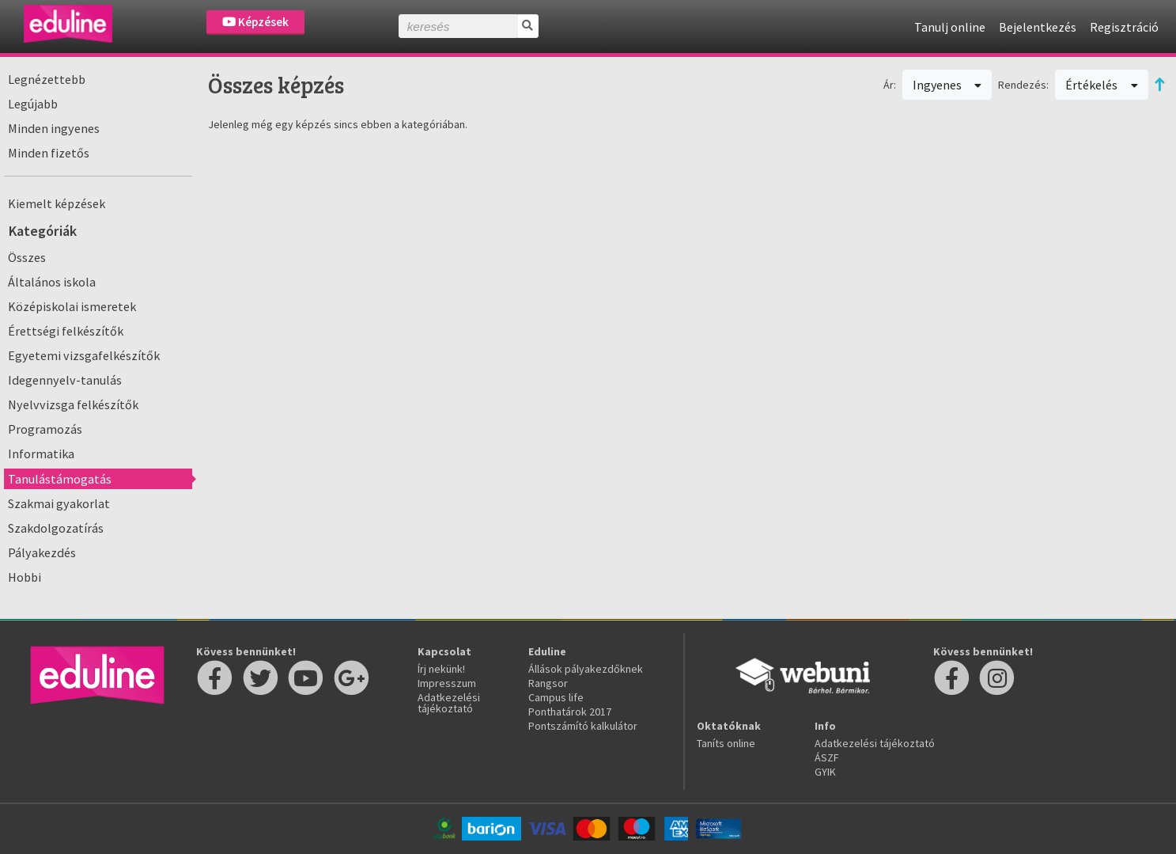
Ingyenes (947, 85)
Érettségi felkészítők (65, 331)
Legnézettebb (46, 79)
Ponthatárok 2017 (569, 711)
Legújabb (33, 104)
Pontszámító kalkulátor (582, 726)
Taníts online (726, 743)
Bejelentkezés (1037, 27)
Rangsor (548, 683)
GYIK (825, 772)
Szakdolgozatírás (56, 528)
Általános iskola (52, 282)
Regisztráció (1124, 27)
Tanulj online (949, 27)
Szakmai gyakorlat (59, 503)
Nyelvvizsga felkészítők (73, 404)
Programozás (45, 429)
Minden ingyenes (54, 128)
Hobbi (24, 577)
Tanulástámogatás (60, 479)
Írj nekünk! (441, 669)
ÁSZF (827, 757)
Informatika (41, 453)
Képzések (255, 21)
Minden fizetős (48, 153)
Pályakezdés (42, 552)
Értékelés (1101, 85)
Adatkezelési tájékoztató (449, 702)
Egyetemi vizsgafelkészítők (84, 355)
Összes (27, 257)
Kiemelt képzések (56, 203)
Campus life (556, 697)
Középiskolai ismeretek (72, 306)
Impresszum (447, 683)
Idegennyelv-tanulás (65, 380)
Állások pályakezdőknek (585, 669)
